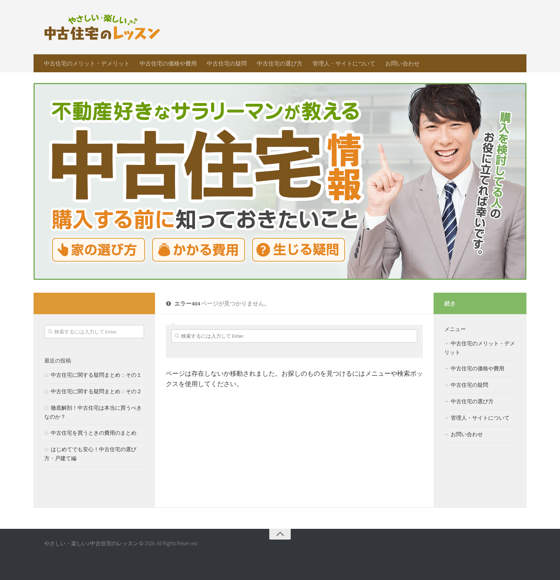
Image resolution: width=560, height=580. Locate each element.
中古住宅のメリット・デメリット (87, 63)
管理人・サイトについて (343, 63)
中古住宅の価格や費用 (168, 63)
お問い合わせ (402, 63)
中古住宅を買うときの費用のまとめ (93, 432)
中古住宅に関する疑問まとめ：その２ (96, 391)
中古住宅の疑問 (227, 63)
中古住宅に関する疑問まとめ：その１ (96, 374)
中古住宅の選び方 (279, 63)
